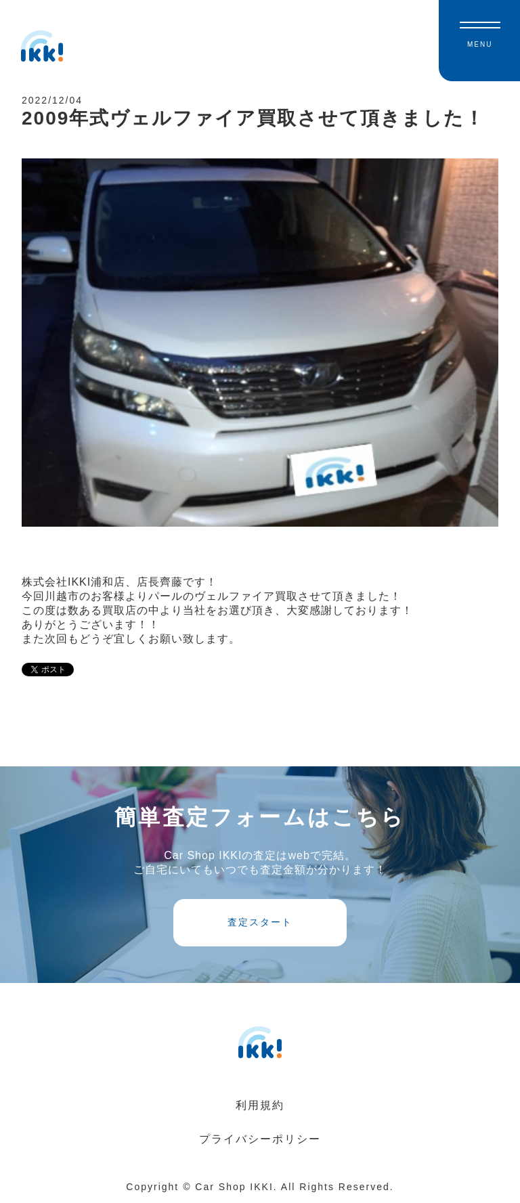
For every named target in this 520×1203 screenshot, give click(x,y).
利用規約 (260, 1105)
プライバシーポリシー (260, 1139)
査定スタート (260, 922)
